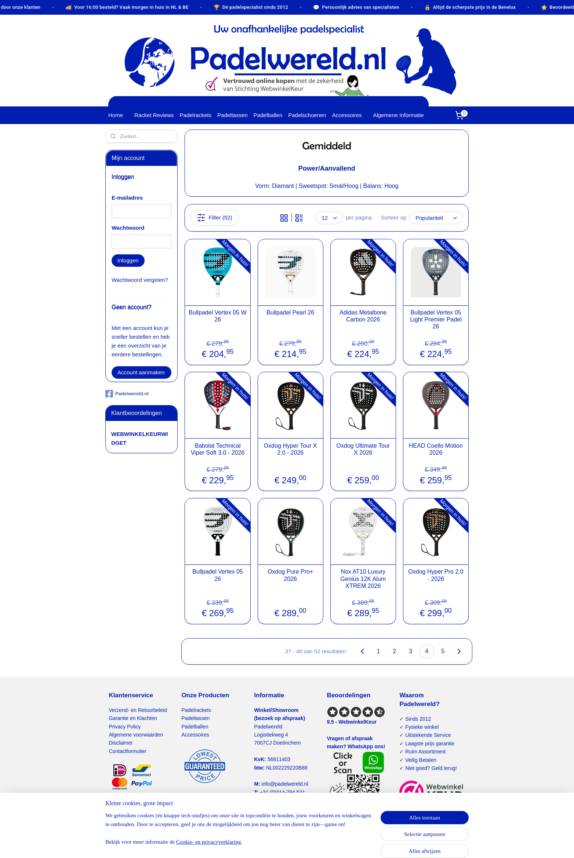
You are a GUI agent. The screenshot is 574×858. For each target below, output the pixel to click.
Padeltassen (232, 115)
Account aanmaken (140, 372)
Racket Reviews (154, 115)
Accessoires (347, 115)
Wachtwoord (128, 228)
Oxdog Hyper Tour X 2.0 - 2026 (290, 449)
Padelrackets (196, 115)
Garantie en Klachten (133, 718)
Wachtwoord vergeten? (140, 280)
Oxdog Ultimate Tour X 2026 (363, 449)
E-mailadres (127, 197)
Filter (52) (214, 217)
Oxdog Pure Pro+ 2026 (290, 575)
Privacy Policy (125, 727)
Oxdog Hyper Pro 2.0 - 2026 (435, 575)
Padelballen (268, 115)
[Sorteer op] (436, 218)
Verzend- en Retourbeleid (138, 710)
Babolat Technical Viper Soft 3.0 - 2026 (217, 449)
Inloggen (128, 260)
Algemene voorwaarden (136, 735)
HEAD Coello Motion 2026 (436, 449)
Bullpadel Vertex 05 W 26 (217, 316)
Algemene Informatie (398, 115)
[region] (238, 833)
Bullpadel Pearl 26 (290, 312)
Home (115, 115)
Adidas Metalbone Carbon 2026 (362, 316)
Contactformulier (127, 751)
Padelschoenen (307, 115)
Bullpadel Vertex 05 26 (217, 575)
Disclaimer (120, 743)
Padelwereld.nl (127, 393)
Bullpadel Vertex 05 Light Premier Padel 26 (436, 319)
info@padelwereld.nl (285, 784)
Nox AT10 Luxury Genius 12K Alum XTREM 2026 (363, 578)
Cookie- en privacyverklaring (208, 842)
